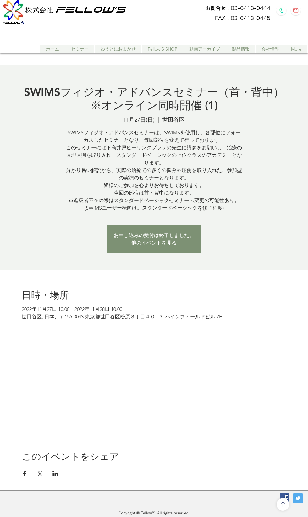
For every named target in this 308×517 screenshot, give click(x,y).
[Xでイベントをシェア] (40, 473)
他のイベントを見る (154, 243)
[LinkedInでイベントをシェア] (55, 473)
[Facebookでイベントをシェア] (25, 473)
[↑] (283, 504)
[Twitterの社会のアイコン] (298, 498)
